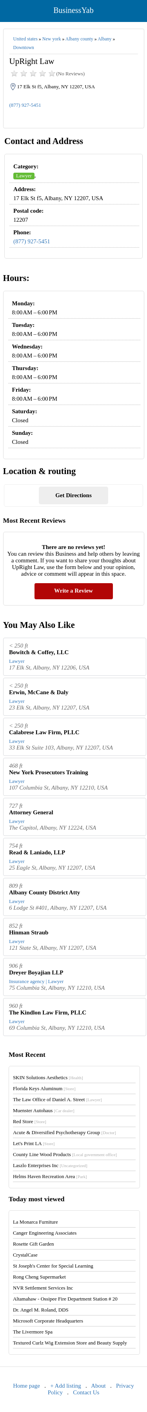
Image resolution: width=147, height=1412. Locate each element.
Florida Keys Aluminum (44, 1088)
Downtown (23, 47)
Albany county (79, 39)
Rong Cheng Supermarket (39, 1277)
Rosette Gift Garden (33, 1244)
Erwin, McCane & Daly (39, 692)
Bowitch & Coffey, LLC (39, 652)
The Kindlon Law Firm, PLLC (47, 1012)
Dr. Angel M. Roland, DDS (41, 1310)
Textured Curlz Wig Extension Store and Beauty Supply (70, 1343)
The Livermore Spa (33, 1332)
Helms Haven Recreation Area (50, 1176)
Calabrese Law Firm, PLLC (44, 732)
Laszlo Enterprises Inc (50, 1165)
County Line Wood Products (65, 1154)
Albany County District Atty (44, 892)
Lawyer (24, 176)
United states (25, 39)
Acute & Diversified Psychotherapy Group (64, 1132)
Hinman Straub (28, 932)
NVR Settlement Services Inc (43, 1288)
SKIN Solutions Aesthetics (48, 1077)
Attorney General (31, 812)
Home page (26, 1386)
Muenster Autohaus (43, 1110)
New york (51, 39)
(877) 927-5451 (25, 105)
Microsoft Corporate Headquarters (48, 1321)
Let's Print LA (33, 1143)
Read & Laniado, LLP (37, 852)
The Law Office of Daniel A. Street (57, 1099)
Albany (104, 39)
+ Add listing (65, 1386)
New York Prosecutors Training (48, 772)
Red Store (29, 1121)
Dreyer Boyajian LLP (36, 972)
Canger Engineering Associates (44, 1233)
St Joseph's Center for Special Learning (53, 1266)
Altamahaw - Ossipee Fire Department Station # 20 (65, 1299)
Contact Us (86, 1392)
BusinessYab (73, 10)
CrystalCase (25, 1255)
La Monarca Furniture (35, 1222)
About (98, 1386)
